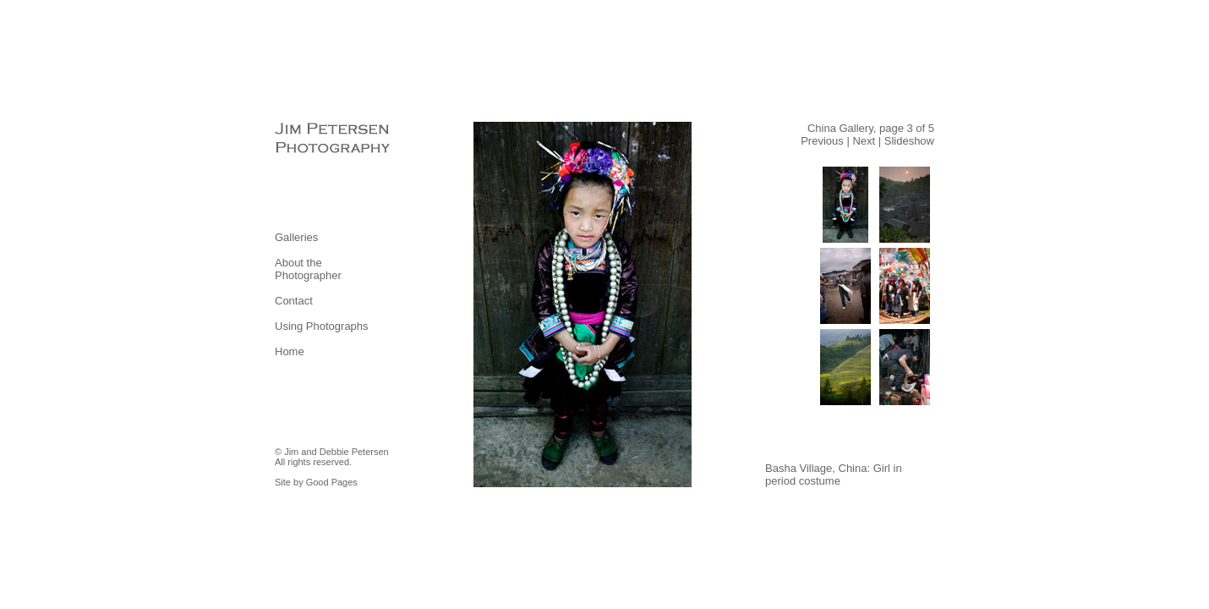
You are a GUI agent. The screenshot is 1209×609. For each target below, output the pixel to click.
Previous (822, 140)
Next (863, 140)
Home (289, 351)
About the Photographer (308, 269)
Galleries (296, 237)
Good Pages (332, 482)
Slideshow (909, 140)
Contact (294, 300)
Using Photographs (322, 326)
